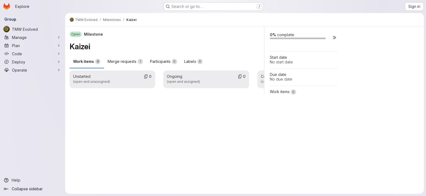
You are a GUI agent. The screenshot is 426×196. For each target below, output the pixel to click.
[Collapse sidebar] (32, 189)
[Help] (32, 180)
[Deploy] (32, 62)
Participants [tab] (163, 61)
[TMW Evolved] (32, 29)
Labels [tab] (193, 61)
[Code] (32, 53)
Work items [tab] (87, 61)
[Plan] (32, 45)
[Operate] (32, 70)
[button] (334, 37)
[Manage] (32, 37)
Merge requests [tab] (125, 61)
